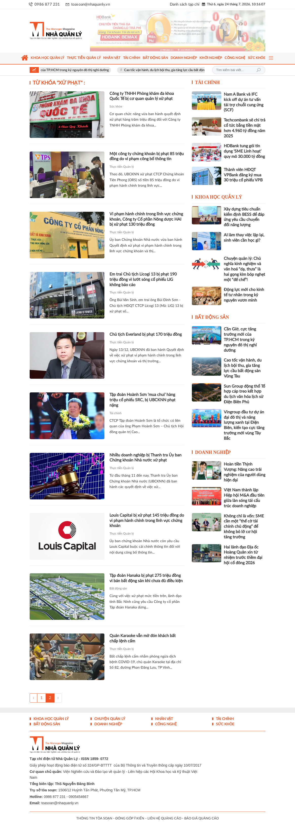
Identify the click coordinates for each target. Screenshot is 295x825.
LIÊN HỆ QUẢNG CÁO (164, 818)
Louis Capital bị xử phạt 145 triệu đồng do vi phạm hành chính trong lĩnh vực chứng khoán (146, 520)
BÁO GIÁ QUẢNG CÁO (201, 818)
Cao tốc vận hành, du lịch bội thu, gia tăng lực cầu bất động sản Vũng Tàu (184, 70)
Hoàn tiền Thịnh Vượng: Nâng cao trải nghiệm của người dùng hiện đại (244, 472)
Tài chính (115, 413)
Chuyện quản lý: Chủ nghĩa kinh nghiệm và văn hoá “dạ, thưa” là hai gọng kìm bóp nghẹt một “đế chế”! (244, 269)
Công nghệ (165, 724)
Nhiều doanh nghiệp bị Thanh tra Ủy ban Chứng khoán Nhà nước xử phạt (145, 457)
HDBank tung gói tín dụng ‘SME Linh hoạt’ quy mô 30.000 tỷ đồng (244, 151)
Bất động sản (118, 588)
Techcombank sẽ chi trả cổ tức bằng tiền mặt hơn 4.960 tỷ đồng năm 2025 (244, 128)
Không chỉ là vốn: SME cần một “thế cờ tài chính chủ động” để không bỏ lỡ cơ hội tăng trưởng (244, 526)
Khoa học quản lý (218, 197)
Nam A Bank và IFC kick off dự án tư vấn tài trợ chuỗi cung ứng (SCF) (243, 102)
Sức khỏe (115, 106)
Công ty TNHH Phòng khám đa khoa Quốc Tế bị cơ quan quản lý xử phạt (141, 96)
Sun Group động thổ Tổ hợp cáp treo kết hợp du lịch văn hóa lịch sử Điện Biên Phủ (244, 394)
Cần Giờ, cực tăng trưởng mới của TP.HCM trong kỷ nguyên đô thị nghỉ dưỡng (62, 70)
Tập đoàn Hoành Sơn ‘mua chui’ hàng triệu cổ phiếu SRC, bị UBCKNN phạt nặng (142, 400)
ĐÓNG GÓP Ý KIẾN (129, 818)
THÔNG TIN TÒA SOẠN (94, 818)
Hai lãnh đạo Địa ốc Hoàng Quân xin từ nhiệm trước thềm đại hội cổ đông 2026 (243, 555)
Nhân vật (163, 719)
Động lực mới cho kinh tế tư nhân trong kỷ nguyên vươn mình (244, 295)
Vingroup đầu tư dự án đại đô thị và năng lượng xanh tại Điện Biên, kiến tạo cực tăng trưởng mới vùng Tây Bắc (244, 425)
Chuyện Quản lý (109, 719)
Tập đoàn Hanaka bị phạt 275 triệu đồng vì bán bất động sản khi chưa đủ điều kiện (146, 578)
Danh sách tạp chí (184, 4)
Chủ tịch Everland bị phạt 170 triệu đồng (145, 334)
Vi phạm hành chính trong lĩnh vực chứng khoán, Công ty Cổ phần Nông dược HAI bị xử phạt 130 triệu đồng (146, 219)
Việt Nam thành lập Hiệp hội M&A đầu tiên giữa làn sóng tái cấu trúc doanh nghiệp (244, 498)
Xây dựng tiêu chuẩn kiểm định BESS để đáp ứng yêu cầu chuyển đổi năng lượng (244, 217)
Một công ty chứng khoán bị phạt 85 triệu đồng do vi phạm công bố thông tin (146, 156)
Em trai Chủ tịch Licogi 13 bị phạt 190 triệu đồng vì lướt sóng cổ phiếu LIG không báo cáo (143, 279)
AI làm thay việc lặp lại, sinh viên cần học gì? (244, 237)
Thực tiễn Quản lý (121, 166)
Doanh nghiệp (213, 452)
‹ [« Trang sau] (33, 698)
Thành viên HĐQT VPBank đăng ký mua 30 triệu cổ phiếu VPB (243, 175)
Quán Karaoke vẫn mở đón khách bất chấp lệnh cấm (142, 638)
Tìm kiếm (258, 70)
